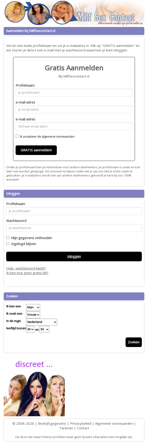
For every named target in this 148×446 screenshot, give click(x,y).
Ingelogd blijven (22, 243)
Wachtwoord (16, 220)
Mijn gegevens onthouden (30, 237)
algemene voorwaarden (58, 136)
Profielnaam (25, 85)
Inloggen (74, 256)
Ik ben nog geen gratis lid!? (27, 272)
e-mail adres (25, 102)
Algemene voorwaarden (114, 423)
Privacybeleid (80, 423)
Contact (83, 428)
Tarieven (66, 428)
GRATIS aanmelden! (36, 150)
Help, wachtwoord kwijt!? (26, 268)
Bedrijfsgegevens (52, 423)
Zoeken (134, 342)
